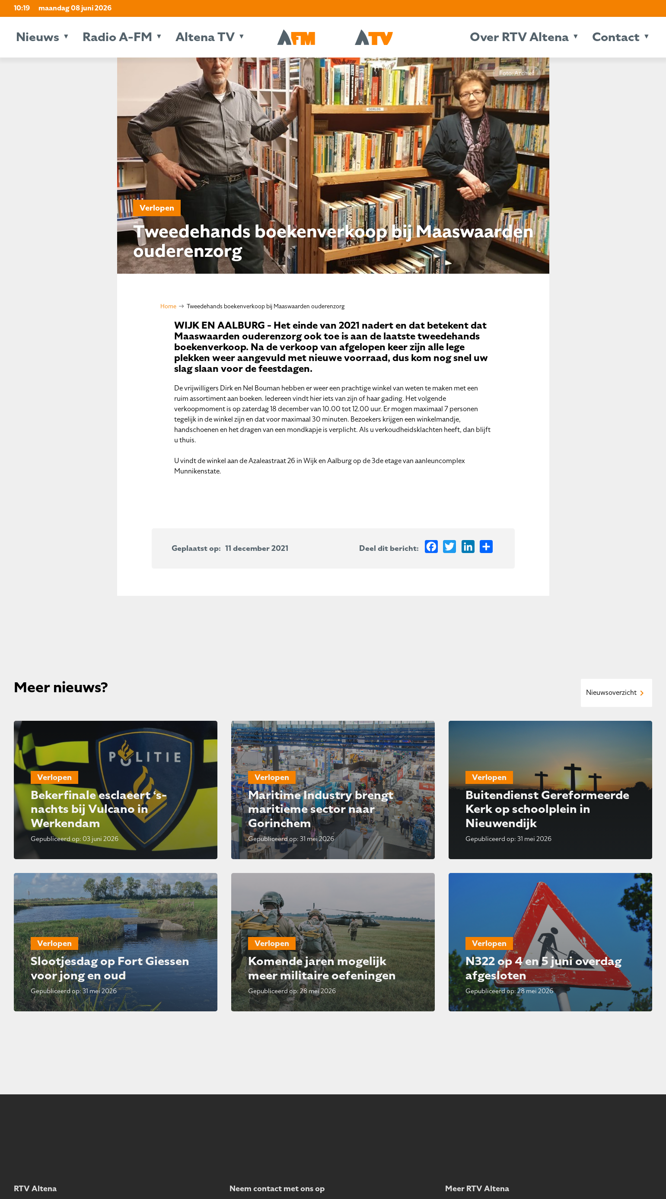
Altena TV (205, 37)
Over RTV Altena (519, 37)
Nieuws (37, 37)
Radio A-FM (117, 37)
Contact (616, 37)
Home (168, 306)
